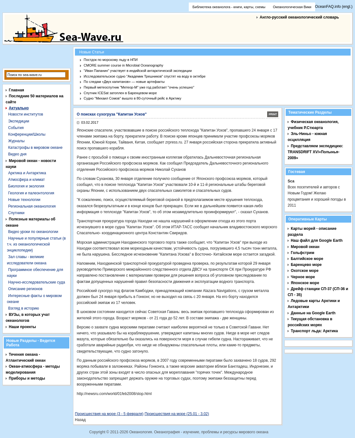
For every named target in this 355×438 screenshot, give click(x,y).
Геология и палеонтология (31, 193)
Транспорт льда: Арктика (314, 331)
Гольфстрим (302, 253)
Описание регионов (25, 289)
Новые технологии (24, 199)
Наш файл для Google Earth (316, 240)
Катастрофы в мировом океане (35, 147)
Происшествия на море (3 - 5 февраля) (109, 414)
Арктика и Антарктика (27, 173)
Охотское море (304, 270)
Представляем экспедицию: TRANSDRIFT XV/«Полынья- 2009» (315, 152)
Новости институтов (25, 114)
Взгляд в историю (23, 308)
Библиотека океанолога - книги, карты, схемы (229, 7)
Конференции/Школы (26, 134)
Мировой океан (305, 247)
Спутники (16, 213)
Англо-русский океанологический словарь (299, 17)
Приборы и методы (27, 378)
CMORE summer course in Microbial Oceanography (123, 65)
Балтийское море (307, 259)
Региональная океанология (32, 206)
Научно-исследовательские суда (36, 282)
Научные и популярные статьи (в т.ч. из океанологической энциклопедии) (36, 244)
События (16, 128)
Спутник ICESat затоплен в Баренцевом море (120, 93)
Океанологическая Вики (292, 7)
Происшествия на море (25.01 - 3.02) (177, 414)
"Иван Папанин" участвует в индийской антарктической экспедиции (138, 71)
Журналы (16, 141)
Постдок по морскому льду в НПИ (111, 60)
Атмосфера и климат (26, 179)
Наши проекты (22, 327)
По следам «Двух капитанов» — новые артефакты (124, 82)
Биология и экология (26, 186)
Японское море (305, 283)
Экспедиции (18, 121)
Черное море (303, 277)
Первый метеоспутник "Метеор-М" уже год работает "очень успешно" (139, 87)
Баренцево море (306, 264)
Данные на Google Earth (313, 313)
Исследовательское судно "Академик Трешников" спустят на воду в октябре (145, 76)
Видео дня (17, 154)
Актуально (19, 108)
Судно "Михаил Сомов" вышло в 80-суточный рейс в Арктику (132, 98)
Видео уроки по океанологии (33, 232)
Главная (16, 90)
